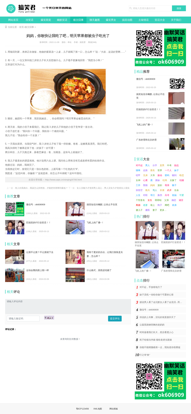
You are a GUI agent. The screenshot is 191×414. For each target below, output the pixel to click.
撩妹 (157, 180)
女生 (150, 200)
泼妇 (160, 185)
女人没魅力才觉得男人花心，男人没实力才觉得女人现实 (103, 188)
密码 (167, 175)
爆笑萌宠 (46, 20)
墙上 (152, 205)
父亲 (166, 200)
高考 (167, 195)
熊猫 (145, 185)
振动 (160, 175)
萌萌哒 (158, 200)
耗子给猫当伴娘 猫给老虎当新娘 (156, 339)
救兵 (147, 190)
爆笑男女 (111, 20)
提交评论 (115, 318)
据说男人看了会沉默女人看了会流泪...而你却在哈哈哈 (163, 302)
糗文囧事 (78, 20)
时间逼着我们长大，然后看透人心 (157, 332)
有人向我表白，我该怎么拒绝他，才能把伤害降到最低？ (41, 188)
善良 (152, 170)
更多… (163, 210)
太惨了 (173, 180)
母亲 (167, 185)
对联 (145, 195)
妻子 (155, 210)
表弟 (174, 205)
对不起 (139, 165)
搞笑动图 (127, 20)
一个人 (168, 170)
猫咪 (138, 170)
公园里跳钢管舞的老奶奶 (152, 324)
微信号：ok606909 (149, 309)
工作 (138, 185)
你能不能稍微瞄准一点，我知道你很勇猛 (160, 347)
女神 (138, 180)
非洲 (162, 190)
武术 (169, 190)
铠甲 (138, 175)
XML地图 (97, 409)
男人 (147, 165)
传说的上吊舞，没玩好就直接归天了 (158, 317)
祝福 (174, 195)
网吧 (167, 205)
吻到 (174, 175)
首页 (21, 27)
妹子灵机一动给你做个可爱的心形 (157, 294)
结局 (165, 180)
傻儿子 (139, 210)
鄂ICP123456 (82, 409)
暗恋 (181, 175)
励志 (176, 165)
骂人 (155, 190)
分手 (155, 165)
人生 (138, 195)
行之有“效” (145, 355)
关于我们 (176, 20)
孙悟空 (139, 190)
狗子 (160, 205)
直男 (162, 165)
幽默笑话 (62, 20)
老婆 (145, 205)
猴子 (174, 185)
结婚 (181, 180)
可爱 (181, 195)
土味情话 (143, 20)
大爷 (152, 175)
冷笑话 (29, 20)
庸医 (147, 210)
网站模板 (113, 409)
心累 (145, 180)
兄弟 (145, 175)
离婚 (138, 205)
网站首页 (13, 20)
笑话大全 (160, 20)
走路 (145, 170)
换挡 (160, 195)
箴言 (181, 200)
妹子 (176, 170)
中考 (169, 165)
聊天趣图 (95, 20)
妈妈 (152, 185)
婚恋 (174, 200)
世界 (160, 170)
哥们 (152, 195)
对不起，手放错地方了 (151, 287)
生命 (176, 190)
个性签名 (140, 200)
